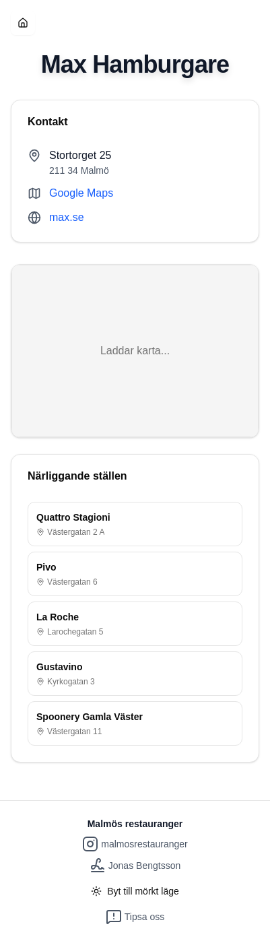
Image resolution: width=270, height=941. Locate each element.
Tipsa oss (135, 917)
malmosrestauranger (134, 844)
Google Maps (81, 193)
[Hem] (23, 23)
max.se (66, 217)
